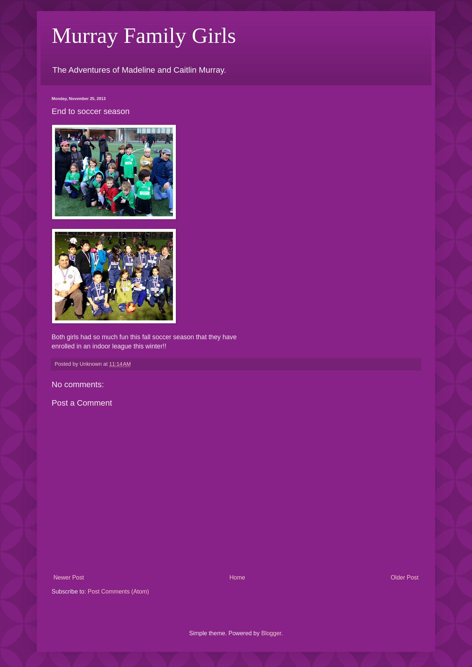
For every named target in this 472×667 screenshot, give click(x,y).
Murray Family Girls (144, 35)
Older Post (405, 577)
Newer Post (68, 577)
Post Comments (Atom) (118, 591)
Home (237, 577)
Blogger (271, 633)
